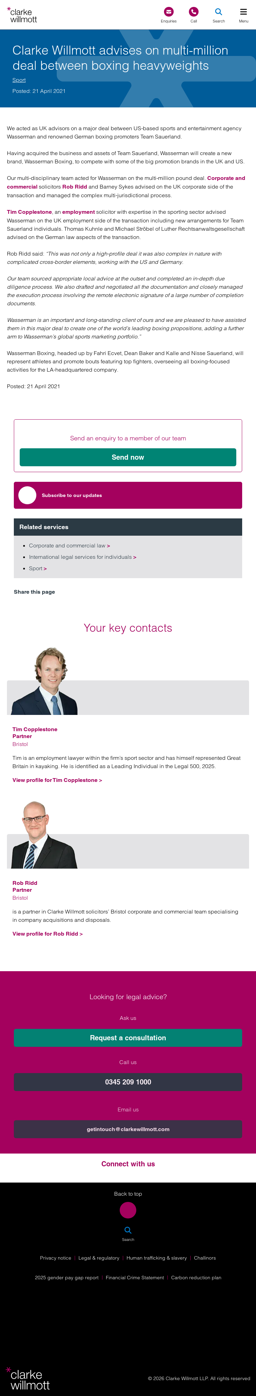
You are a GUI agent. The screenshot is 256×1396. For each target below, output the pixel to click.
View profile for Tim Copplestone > (57, 780)
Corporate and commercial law (69, 545)
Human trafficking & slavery (157, 1258)
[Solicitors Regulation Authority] (128, 1331)
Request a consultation (128, 1161)
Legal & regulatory (99, 1258)
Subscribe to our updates (60, 495)
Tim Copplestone (29, 212)
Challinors (205, 1258)
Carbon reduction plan (196, 1277)
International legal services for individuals (82, 556)
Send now (128, 457)
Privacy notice (55, 1258)
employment (78, 212)
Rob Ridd (74, 186)
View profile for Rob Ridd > (47, 933)
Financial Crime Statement (135, 1277)
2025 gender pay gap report (67, 1277)
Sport (19, 79)
